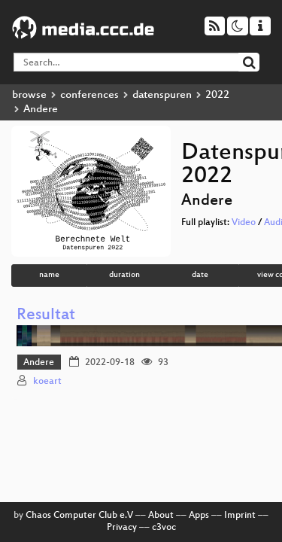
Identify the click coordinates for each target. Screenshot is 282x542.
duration (124, 275)
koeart (47, 381)
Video (244, 223)
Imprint (240, 515)
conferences (89, 95)
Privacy (122, 527)
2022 (217, 95)
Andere (38, 363)
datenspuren (162, 95)
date (200, 275)
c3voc (164, 527)
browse (29, 95)
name (49, 275)
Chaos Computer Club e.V (79, 515)
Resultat (46, 315)
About (161, 515)
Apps (199, 515)
